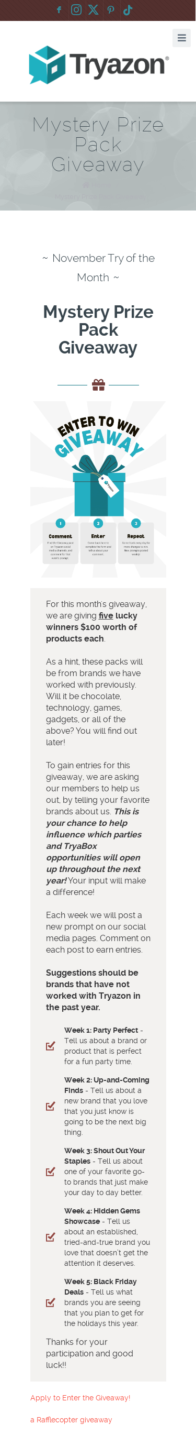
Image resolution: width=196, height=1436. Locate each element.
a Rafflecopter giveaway (71, 1420)
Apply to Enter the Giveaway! (80, 1398)
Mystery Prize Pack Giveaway (100, 197)
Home (101, 185)
